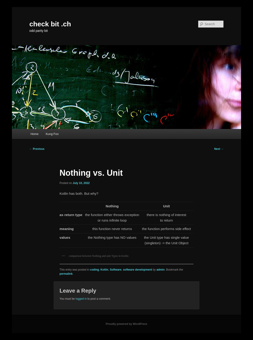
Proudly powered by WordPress (126, 324)
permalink (66, 273)
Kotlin (104, 269)
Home (34, 134)
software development (137, 269)
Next (219, 149)
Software (115, 269)
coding (94, 269)
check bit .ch (50, 24)
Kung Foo (52, 134)
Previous (36, 149)
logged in (81, 298)
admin (161, 269)
